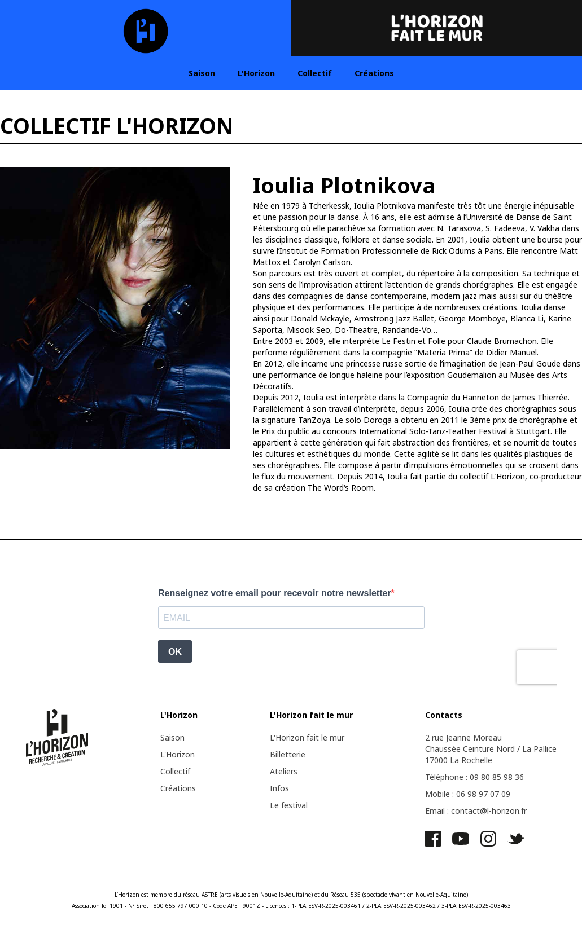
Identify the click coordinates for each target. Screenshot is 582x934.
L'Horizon (256, 73)
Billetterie (287, 754)
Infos (279, 788)
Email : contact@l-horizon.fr (476, 810)
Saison (202, 73)
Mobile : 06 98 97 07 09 (467, 793)
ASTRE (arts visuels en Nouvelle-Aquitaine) (257, 894)
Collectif (314, 73)
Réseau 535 (345, 894)
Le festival (289, 805)
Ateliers (283, 771)
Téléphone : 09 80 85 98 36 (474, 777)
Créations (374, 73)
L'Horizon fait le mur (307, 737)
